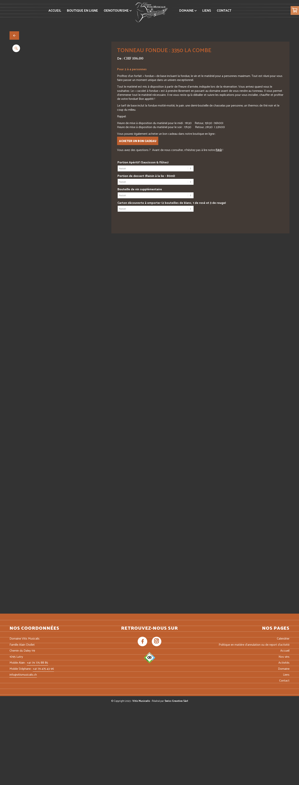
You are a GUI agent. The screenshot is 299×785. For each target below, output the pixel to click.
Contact (284, 759)
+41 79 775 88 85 (37, 741)
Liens (286, 753)
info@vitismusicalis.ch (23, 753)
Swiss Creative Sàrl (176, 780)
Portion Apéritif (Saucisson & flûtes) (143, 163)
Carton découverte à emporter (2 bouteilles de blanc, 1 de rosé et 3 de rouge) (171, 203)
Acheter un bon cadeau (137, 141)
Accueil (284, 729)
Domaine (283, 747)
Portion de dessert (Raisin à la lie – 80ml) (146, 176)
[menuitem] (55, 10)
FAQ (219, 150)
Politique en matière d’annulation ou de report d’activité (254, 723)
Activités (283, 741)
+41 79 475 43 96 (43, 747)
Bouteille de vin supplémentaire (139, 189)
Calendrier (283, 717)
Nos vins (284, 735)
